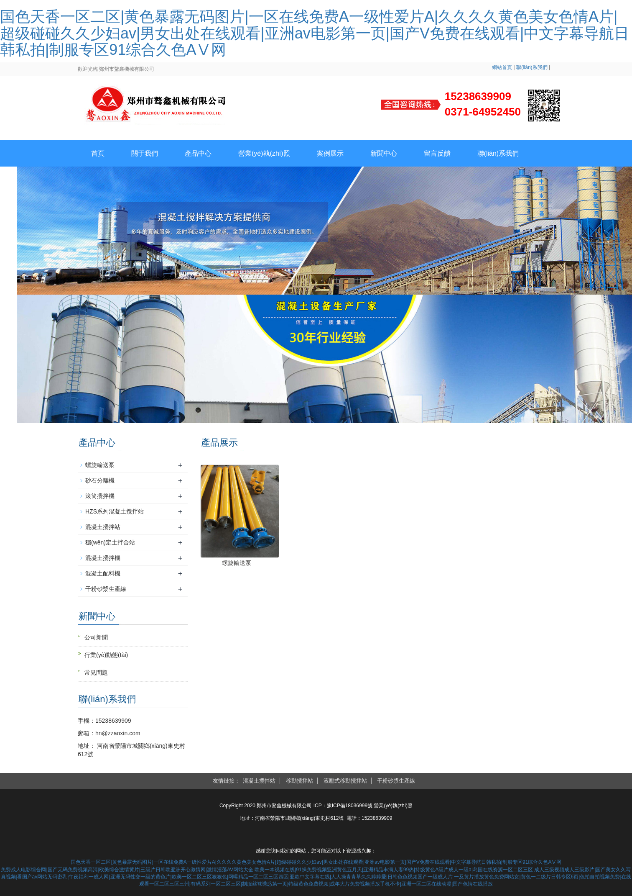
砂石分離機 (100, 480)
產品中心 (198, 153)
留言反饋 (437, 153)
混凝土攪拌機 (102, 558)
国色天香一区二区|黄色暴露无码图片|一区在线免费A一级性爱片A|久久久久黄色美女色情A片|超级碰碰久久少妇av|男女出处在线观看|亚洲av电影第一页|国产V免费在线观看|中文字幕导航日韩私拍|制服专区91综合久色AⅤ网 (314, 33)
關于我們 (144, 153)
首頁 (97, 153)
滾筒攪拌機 (100, 496)
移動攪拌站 (299, 781)
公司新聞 (96, 637)
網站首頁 (502, 67)
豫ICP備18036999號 (349, 806)
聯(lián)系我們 (532, 67)
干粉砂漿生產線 (105, 588)
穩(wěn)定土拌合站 (110, 542)
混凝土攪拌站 (102, 527)
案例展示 (330, 153)
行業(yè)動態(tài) (106, 655)
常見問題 (96, 672)
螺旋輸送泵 (236, 563)
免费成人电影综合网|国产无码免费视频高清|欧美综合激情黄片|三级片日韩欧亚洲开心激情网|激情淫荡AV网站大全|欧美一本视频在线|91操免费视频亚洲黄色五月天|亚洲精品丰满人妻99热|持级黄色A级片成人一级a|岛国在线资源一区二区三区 (267, 870)
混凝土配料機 (102, 573)
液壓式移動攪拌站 (345, 781)
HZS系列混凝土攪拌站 (114, 511)
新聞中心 (383, 153)
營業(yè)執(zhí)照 (264, 153)
